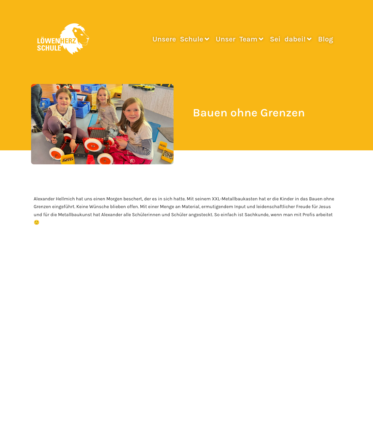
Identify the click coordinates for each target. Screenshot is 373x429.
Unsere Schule (180, 39)
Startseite (42, 298)
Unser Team (239, 39)
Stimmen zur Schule (53, 316)
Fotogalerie (43, 324)
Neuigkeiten (44, 307)
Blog (325, 39)
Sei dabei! (291, 39)
